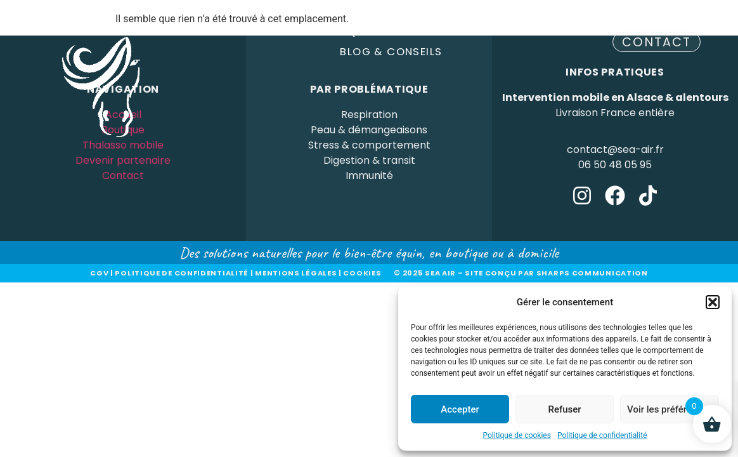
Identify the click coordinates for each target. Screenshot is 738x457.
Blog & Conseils (391, 51)
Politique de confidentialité (602, 435)
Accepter (460, 409)
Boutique (348, 31)
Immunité (369, 175)
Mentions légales (296, 273)
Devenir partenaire (457, 31)
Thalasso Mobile (247, 31)
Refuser (564, 409)
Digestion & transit (369, 160)
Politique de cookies (517, 435)
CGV (99, 273)
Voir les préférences (669, 409)
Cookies (362, 273)
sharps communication (592, 273)
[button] (712, 302)
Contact (123, 175)
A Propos (558, 31)
